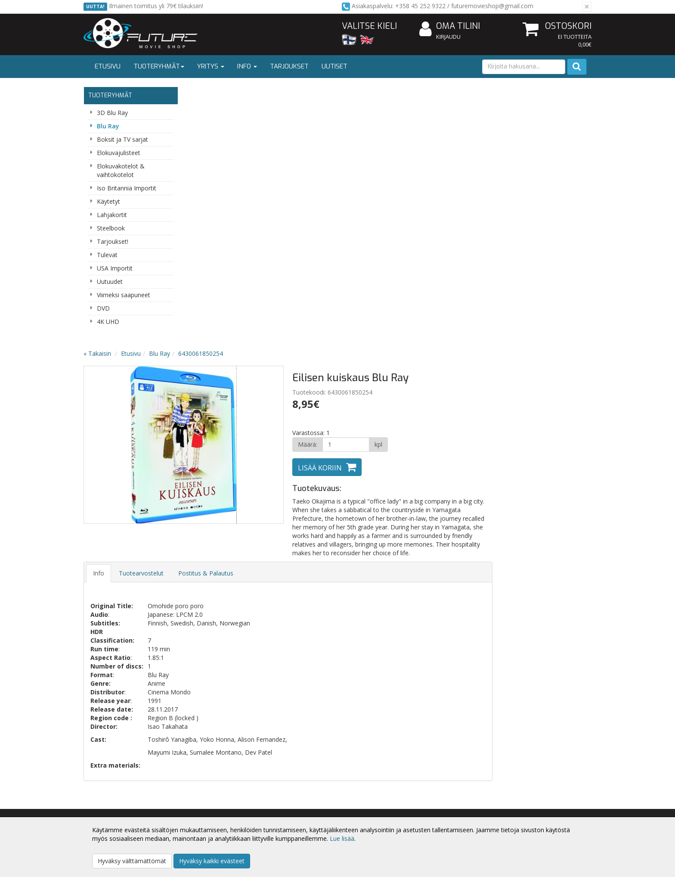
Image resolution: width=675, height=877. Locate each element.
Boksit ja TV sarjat (122, 139)
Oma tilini (449, 26)
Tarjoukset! (112, 241)
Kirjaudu (448, 36)
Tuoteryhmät (158, 66)
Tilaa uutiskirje (243, 645)
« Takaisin (200, 94)
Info (247, 66)
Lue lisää (342, 838)
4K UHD (108, 321)
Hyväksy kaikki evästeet (212, 861)
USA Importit (115, 268)
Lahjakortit (112, 215)
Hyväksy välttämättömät (132, 861)
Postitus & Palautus (309, 314)
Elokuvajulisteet (118, 153)
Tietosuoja (203, 793)
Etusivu (108, 66)
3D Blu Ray (112, 113)
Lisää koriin (421, 208)
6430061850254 (304, 94)
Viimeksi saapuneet (123, 295)
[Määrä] (447, 185)
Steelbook (111, 228)
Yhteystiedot (102, 806)
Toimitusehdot (208, 806)
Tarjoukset (289, 66)
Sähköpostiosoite (244, 610)
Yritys (210, 66)
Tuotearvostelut (244, 314)
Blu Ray (108, 126)
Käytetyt (108, 201)
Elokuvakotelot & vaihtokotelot (121, 170)
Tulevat (107, 255)
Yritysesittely (102, 793)
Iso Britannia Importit (126, 188)
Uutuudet (110, 281)
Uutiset (334, 66)
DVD (103, 308)
